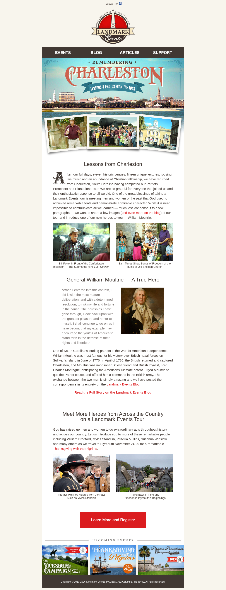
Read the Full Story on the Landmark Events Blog (113, 392)
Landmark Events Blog (123, 384)
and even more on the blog (141, 213)
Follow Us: (112, 4)
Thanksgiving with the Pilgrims (75, 448)
